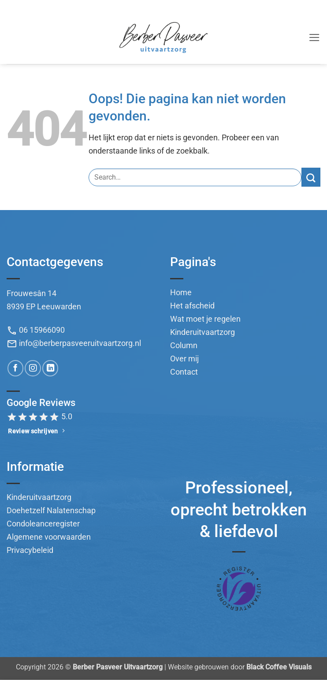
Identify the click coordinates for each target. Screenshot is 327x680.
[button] (314, 37)
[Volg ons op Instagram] (33, 368)
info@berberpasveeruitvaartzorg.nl (74, 343)
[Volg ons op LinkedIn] (50, 368)
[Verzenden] (310, 177)
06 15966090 (36, 330)
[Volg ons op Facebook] (15, 368)
